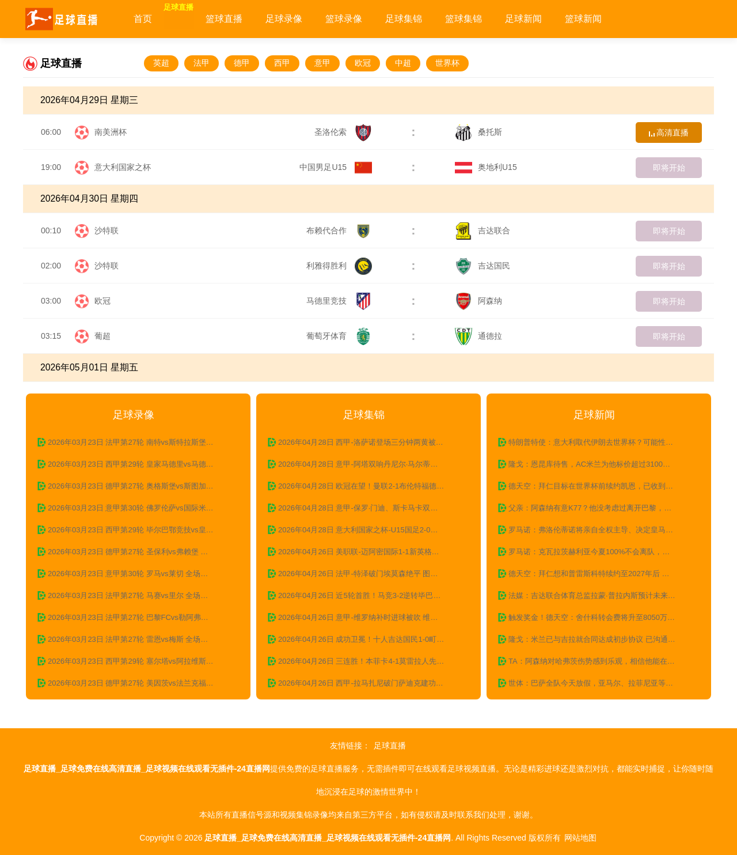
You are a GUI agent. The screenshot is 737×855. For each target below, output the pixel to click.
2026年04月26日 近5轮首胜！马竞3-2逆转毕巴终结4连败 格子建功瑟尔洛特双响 (369, 595)
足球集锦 (433, 19)
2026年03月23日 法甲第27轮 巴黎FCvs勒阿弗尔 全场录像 (139, 617)
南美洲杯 (110, 132)
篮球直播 (253, 19)
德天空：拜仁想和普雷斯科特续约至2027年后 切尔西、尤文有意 (600, 573)
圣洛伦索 (343, 132)
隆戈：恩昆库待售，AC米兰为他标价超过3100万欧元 (596, 464)
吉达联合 (482, 230)
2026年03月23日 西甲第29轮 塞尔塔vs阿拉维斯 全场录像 (139, 661)
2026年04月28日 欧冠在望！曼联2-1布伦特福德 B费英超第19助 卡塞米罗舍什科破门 (369, 486)
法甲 (201, 62)
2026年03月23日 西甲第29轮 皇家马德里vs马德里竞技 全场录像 (139, 464)
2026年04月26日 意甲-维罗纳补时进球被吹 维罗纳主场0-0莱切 (369, 617)
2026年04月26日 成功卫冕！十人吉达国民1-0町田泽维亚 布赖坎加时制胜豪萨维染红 (369, 639)
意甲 (322, 62)
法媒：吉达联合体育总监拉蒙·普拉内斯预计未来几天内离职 (600, 595)
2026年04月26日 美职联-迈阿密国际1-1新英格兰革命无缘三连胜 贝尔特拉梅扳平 (369, 551)
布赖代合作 (339, 230)
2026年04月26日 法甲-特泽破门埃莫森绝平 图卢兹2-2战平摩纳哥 (369, 573)
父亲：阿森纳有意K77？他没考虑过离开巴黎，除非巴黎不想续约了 (600, 508)
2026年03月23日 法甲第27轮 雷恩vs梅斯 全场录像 (131, 639)
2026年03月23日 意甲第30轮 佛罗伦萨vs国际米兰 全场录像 (139, 508)
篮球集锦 (492, 19)
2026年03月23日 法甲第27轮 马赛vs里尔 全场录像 (131, 595)
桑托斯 (478, 132)
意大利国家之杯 (122, 167)
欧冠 (363, 62)
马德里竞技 (339, 300)
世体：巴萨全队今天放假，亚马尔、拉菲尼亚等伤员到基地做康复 (600, 683)
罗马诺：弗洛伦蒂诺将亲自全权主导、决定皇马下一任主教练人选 (600, 529)
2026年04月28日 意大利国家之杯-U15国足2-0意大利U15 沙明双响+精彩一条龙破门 (369, 529)
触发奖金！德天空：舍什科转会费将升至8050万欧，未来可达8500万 (600, 617)
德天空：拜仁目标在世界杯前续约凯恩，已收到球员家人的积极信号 (600, 486)
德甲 (242, 62)
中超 (403, 62)
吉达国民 (482, 265)
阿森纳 (478, 300)
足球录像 (313, 19)
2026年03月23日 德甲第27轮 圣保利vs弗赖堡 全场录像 (139, 551)
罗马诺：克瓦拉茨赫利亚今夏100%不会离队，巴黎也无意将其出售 (600, 551)
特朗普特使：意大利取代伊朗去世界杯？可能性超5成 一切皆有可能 (600, 442)
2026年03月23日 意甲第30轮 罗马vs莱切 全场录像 (131, 573)
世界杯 (447, 62)
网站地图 (580, 837)
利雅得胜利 (339, 265)
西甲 (282, 62)
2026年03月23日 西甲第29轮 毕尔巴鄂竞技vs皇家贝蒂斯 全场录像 (139, 529)
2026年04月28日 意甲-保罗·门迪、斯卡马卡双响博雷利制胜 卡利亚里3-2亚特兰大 (369, 508)
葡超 (102, 336)
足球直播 (193, 19)
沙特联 (106, 230)
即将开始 (669, 167)
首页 (143, 19)
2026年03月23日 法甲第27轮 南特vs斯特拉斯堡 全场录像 (139, 442)
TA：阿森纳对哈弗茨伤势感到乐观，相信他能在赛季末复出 (600, 661)
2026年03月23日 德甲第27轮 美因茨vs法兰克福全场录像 (139, 683)
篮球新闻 (612, 19)
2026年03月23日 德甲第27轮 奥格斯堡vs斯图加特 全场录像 (139, 486)
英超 (161, 62)
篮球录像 (373, 19)
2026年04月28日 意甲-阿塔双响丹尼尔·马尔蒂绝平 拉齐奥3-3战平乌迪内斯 (369, 464)
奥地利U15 (486, 167)
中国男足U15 (335, 167)
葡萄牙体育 (339, 336)
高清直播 (669, 132)
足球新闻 (552, 19)
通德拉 (478, 336)
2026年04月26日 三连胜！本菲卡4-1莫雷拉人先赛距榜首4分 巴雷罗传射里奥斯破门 (369, 661)
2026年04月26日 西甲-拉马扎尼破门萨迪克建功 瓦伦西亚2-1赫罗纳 (369, 683)
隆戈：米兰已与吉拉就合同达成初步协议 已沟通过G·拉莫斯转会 (600, 639)
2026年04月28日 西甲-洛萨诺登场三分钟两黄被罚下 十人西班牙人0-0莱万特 (369, 442)
